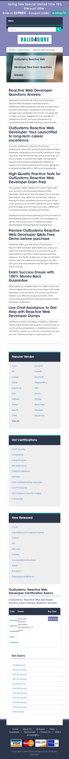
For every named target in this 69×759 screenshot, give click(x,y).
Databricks (39, 416)
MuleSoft (39, 410)
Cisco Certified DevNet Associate (27, 482)
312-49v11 (16, 571)
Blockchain (40, 405)
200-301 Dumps (19, 669)
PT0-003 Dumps (19, 707)
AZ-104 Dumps (19, 683)
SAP (36, 388)
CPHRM (15, 555)
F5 (13, 371)
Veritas (38, 393)
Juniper (15, 377)
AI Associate (17, 499)
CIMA (14, 416)
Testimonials (29, 732)
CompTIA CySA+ (19, 460)
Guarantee (14, 732)
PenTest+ (16, 477)
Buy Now (53, 618)
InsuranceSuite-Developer (24, 560)
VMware (16, 399)
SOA (14, 393)
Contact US (45, 732)
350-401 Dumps (19, 674)
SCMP (14, 566)
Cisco (14, 366)
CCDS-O (15, 538)
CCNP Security (18, 449)
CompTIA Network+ (21, 471)
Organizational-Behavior (23, 577)
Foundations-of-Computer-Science (28, 533)
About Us (27, 729)
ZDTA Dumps (18, 711)
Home (12, 49)
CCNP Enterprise (19, 488)
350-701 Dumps (19, 679)
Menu (11, 21)
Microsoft (39, 377)
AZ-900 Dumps (19, 665)
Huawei (38, 371)
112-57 (15, 527)
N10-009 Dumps (19, 693)
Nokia (14, 382)
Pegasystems (41, 382)
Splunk (15, 410)
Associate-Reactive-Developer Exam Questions (14, 631)
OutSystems (23, 49)
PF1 (13, 544)
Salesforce (16, 388)
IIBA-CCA (16, 549)
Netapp (38, 399)
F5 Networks (18, 455)
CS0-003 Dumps (19, 688)
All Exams (40, 729)
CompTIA (39, 366)
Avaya (15, 405)
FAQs (52, 729)
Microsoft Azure (19, 466)
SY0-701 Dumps (19, 697)
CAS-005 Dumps (19, 702)
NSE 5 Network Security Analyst (26, 493)
